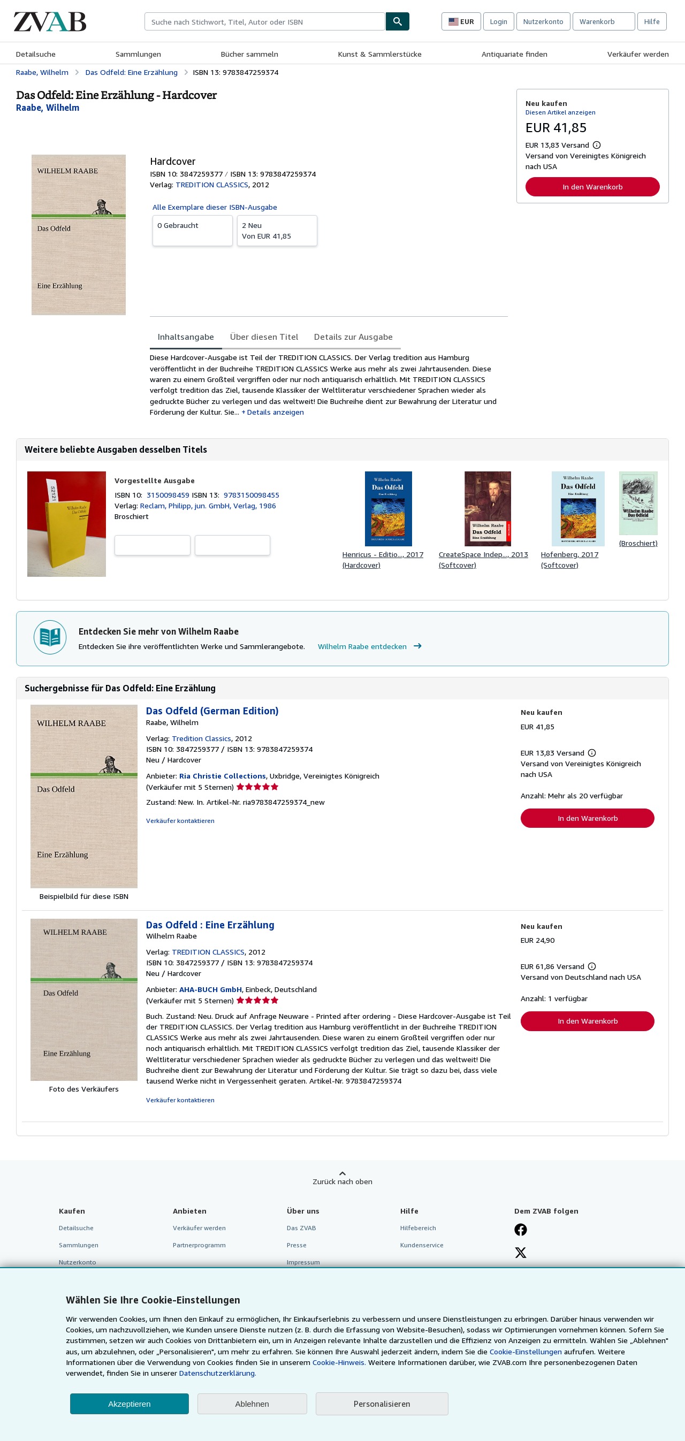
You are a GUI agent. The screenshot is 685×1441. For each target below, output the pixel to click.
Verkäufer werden (638, 53)
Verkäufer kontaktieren (180, 821)
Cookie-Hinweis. (339, 1362)
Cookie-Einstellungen (526, 1351)
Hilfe (652, 21)
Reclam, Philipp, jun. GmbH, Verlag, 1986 (208, 505)
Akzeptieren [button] (129, 1403)
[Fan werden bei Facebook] (520, 1231)
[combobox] (264, 21)
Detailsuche (36, 53)
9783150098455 (251, 494)
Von (277, 230)
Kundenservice (422, 1245)
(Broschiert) (638, 542)
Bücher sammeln (249, 53)
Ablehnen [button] (252, 1403)
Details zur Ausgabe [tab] (353, 336)
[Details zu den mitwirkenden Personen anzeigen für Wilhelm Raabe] (47, 107)
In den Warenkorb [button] (592, 186)
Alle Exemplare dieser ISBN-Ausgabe (215, 206)
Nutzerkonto (543, 21)
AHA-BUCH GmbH (210, 989)
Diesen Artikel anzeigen (561, 112)
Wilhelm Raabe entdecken (371, 646)
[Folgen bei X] (520, 1254)
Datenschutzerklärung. (217, 1372)
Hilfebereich (418, 1228)
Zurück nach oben (342, 1181)
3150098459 (169, 494)
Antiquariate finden (514, 53)
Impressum (303, 1262)
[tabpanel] (329, 384)
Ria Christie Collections (222, 775)
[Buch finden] (397, 21)
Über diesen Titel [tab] (264, 336)
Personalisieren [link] (382, 1403)
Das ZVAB (301, 1228)
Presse (297, 1245)
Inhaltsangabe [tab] (186, 336)
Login (498, 21)
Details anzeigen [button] (275, 411)
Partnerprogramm (199, 1245)
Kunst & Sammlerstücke (380, 53)
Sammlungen (138, 53)
